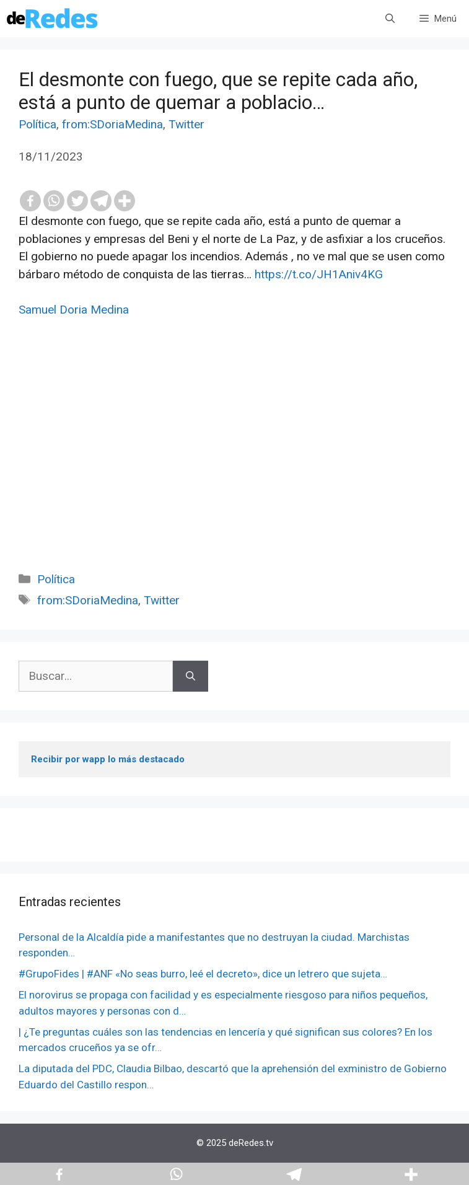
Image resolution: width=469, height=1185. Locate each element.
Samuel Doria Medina (74, 309)
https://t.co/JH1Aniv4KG (319, 274)
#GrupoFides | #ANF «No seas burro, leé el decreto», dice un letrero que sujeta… (203, 973)
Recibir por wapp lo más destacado (108, 759)
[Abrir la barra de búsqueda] (390, 18)
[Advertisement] (234, 458)
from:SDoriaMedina (112, 124)
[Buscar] (190, 676)
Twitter (186, 124)
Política (37, 124)
